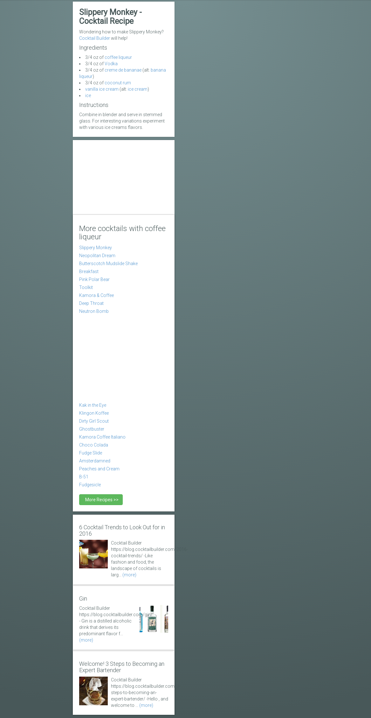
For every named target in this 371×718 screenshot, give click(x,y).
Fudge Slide (90, 452)
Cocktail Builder (94, 38)
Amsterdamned (94, 460)
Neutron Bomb (94, 311)
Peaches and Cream (99, 468)
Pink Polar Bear (94, 279)
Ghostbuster (91, 429)
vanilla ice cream (102, 89)
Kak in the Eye (92, 405)
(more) (129, 574)
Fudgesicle (90, 484)
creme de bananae (123, 70)
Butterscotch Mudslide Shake (108, 263)
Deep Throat (91, 303)
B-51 (83, 476)
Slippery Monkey (95, 247)
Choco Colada (93, 444)
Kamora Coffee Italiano (102, 437)
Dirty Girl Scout (94, 421)
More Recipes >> (101, 499)
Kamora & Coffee (96, 295)
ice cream (138, 89)
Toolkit (86, 287)
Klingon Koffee (94, 413)
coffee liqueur (118, 57)
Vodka (111, 63)
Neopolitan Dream (97, 255)
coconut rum (118, 82)
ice (88, 95)
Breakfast (89, 271)
